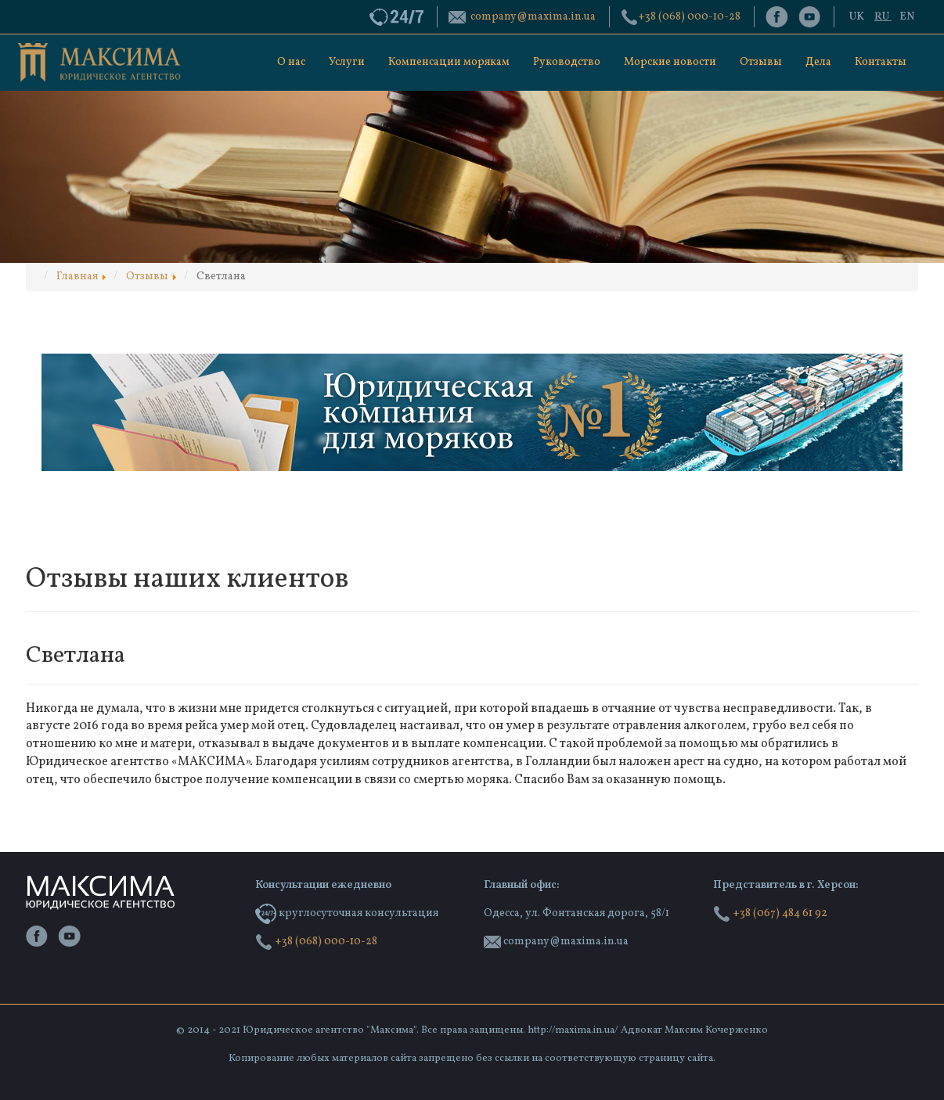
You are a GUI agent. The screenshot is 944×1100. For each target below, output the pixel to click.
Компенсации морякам (449, 62)
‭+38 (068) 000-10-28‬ (689, 16)
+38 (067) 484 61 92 (770, 913)
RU (883, 16)
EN (906, 16)
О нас (291, 62)
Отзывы (761, 62)
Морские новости (670, 62)
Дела (818, 62)
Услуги (347, 62)
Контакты (880, 62)
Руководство (566, 62)
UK (858, 16)
